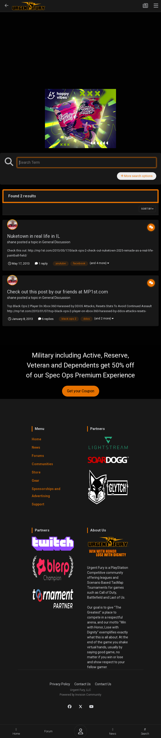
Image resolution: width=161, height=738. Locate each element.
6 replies (46, 319)
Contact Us (82, 684)
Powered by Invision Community (80, 694)
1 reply (41, 263)
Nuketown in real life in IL (33, 236)
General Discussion (56, 242)
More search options (136, 176)
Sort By (147, 209)
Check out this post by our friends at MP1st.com (57, 292)
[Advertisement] (80, 47)
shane (11, 242)
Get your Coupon (80, 391)
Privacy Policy (60, 684)
